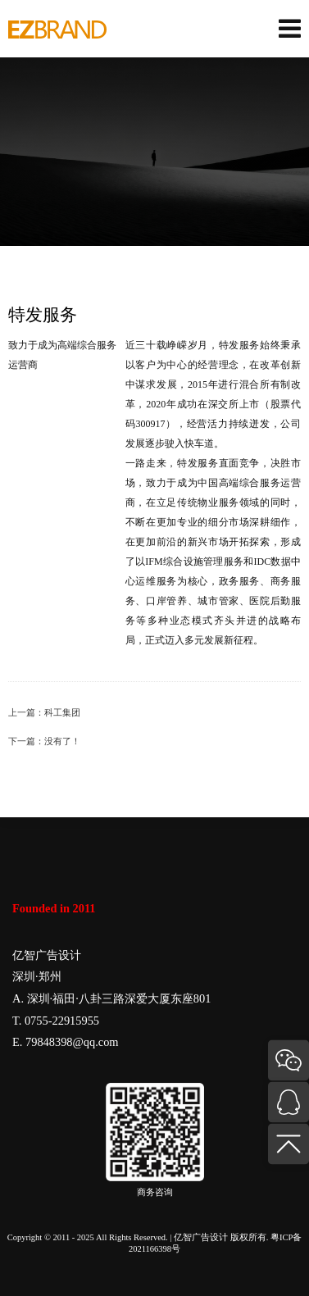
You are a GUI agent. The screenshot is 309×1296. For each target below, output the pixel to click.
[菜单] (290, 29)
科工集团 (62, 712)
